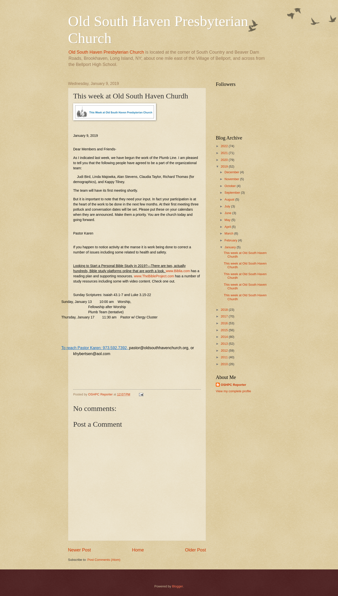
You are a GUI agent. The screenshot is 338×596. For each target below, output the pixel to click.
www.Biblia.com (178, 271)
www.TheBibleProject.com (154, 276)
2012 (225, 350)
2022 (225, 146)
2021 (225, 153)
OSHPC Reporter (233, 385)
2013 (225, 343)
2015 (225, 330)
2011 (225, 357)
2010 (225, 364)
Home (138, 550)
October (230, 186)
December (232, 172)
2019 (225, 166)
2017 (225, 316)
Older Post (195, 550)
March (229, 233)
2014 (225, 337)
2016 (225, 323)
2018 (225, 310)
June (228, 213)
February (231, 240)
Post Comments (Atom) (103, 560)
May (227, 220)
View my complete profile (233, 391)
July (227, 206)
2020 (225, 160)
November (232, 179)
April (228, 227)
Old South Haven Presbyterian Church (106, 52)
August (229, 199)
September (232, 192)
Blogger (177, 586)
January (230, 247)
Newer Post (79, 550)
